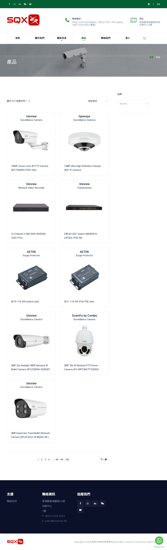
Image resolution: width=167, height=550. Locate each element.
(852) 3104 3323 (55, 515)
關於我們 (39, 38)
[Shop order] (97, 101)
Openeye (84, 116)
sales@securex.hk (56, 520)
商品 (83, 38)
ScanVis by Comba (84, 315)
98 (57, 459)
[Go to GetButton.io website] (159, 547)
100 (67, 459)
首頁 (17, 38)
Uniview (31, 116)
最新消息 (61, 38)
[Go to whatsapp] (159, 540)
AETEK (31, 252)
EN (158, 4)
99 (61, 459)
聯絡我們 (105, 38)
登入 (127, 38)
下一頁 (104, 459)
